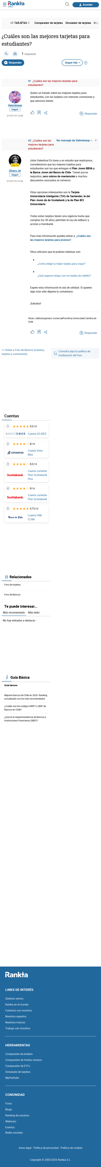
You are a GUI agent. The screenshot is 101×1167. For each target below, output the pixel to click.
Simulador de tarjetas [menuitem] (78, 23)
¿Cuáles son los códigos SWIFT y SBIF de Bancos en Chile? (25, 708)
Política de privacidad (46, 1148)
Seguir (14, 109)
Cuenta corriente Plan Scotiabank (37, 497)
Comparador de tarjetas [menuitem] (48, 23)
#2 (29, 140)
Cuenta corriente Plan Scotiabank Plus (37, 475)
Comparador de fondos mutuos (23, 1060)
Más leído (34, 612)
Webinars (10, 1121)
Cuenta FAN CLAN (35, 517)
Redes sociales (14, 1132)
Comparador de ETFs (17, 1066)
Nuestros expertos (15, 1016)
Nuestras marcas (15, 1022)
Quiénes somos (14, 998)
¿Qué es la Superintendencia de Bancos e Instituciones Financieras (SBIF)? (25, 718)
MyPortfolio (12, 1078)
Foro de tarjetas (12, 584)
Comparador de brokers (19, 1054)
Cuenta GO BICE (37, 434)
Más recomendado (14, 612)
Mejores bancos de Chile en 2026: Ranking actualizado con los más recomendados (25, 697)
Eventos (10, 1127)
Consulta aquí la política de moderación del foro (72, 353)
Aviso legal (25, 1148)
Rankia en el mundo (16, 1004)
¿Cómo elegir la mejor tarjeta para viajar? (61, 264)
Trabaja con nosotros (17, 1028)
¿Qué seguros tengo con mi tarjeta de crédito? (64, 275)
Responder (13, 62)
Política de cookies (71, 1148)
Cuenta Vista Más (35, 452)
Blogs (8, 1109)
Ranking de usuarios (17, 1115)
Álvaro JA (15, 170)
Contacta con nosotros (18, 1010)
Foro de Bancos (12, 594)
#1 (29, 80)
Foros (8, 1103)
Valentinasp (15, 105)
